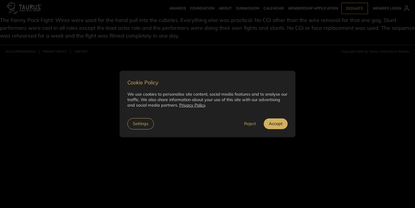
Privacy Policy (192, 105)
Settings (140, 123)
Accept (275, 123)
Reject (250, 123)
